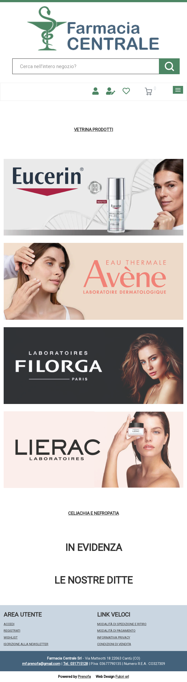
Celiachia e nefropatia (93, 513)
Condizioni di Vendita (114, 644)
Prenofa (84, 676)
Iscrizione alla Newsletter (26, 644)
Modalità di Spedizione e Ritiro (121, 624)
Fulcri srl (122, 676)
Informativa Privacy (113, 637)
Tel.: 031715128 (75, 663)
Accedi (9, 624)
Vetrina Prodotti (93, 129)
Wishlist (11, 637)
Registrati (12, 630)
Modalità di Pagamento (116, 630)
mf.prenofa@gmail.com (41, 663)
